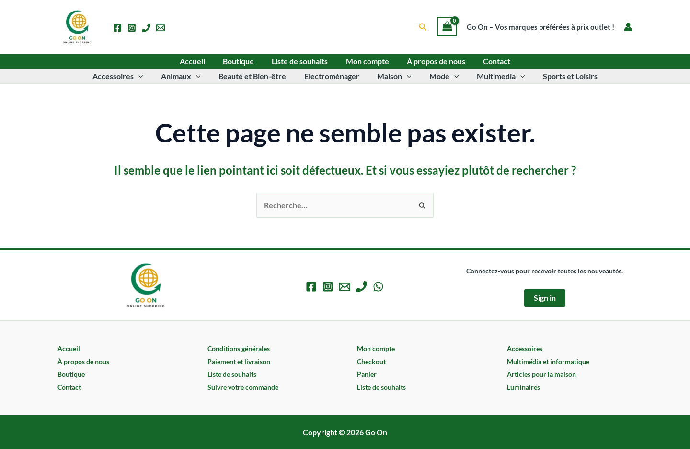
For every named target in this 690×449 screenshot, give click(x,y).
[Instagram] (131, 28)
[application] (147, 76)
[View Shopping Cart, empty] (447, 26)
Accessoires (127, 76)
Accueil (198, 61)
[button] (423, 27)
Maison (393, 76)
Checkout (371, 361)
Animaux (187, 76)
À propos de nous (432, 61)
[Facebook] (117, 28)
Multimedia (494, 76)
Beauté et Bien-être (256, 76)
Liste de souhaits (301, 61)
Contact (490, 61)
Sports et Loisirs (561, 76)
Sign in (545, 297)
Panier (367, 374)
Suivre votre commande (242, 387)
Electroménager (332, 76)
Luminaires (523, 387)
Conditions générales (238, 348)
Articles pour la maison (541, 374)
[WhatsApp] (378, 286)
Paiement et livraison (238, 361)
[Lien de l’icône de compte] (628, 27)
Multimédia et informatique (548, 361)
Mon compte (366, 61)
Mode (440, 76)
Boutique (242, 61)
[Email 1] (160, 28)
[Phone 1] (146, 28)
